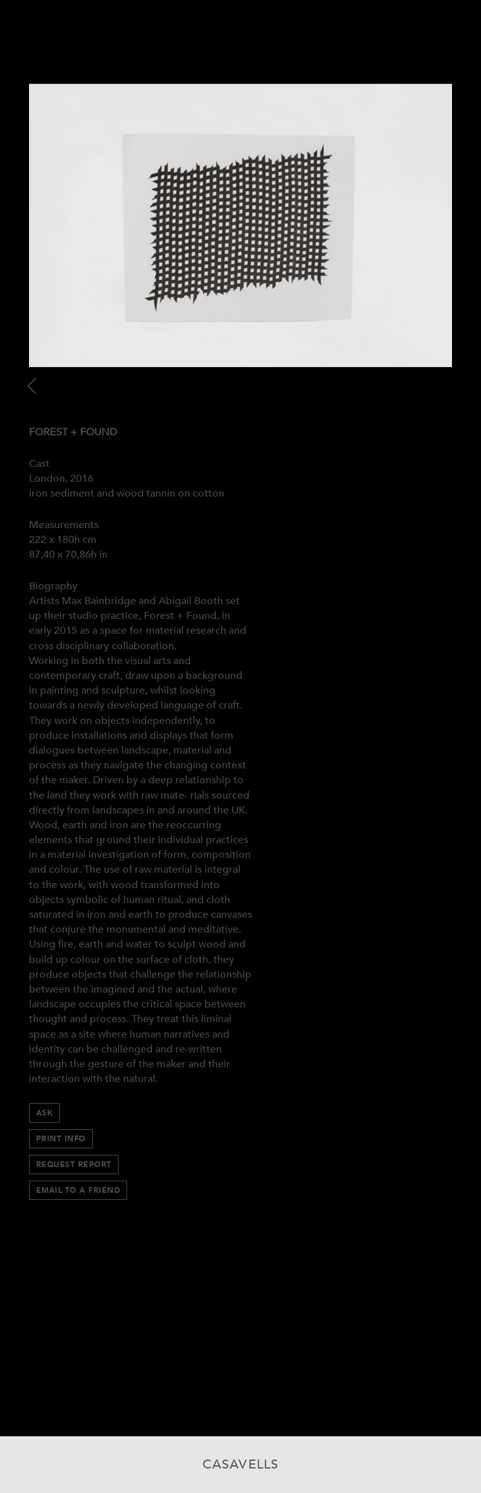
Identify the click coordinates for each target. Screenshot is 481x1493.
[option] (240, 225)
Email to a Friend (78, 1190)
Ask (45, 1113)
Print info (61, 1139)
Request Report (74, 1164)
